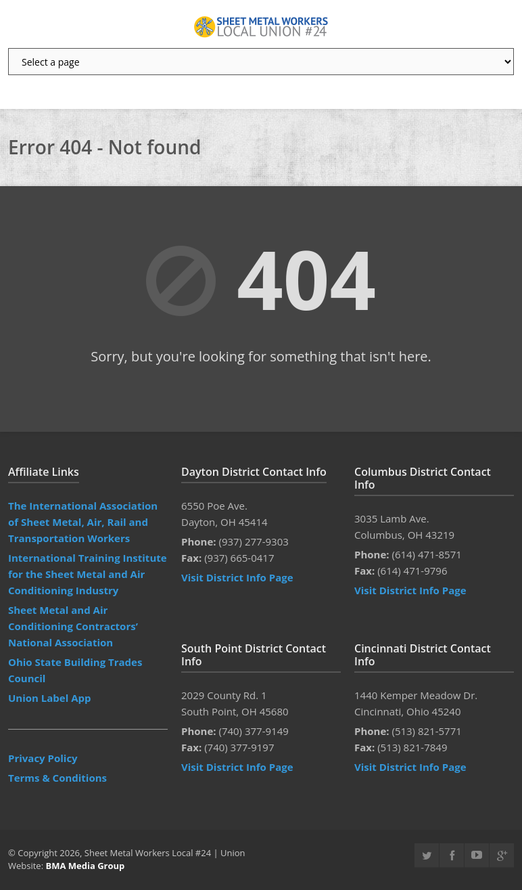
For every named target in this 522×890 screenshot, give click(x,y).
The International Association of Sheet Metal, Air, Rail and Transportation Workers (83, 522)
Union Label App (49, 698)
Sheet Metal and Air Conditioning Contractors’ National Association (73, 626)
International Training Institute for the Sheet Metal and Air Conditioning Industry (87, 574)
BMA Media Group (84, 866)
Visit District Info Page (237, 577)
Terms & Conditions (57, 777)
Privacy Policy (43, 758)
